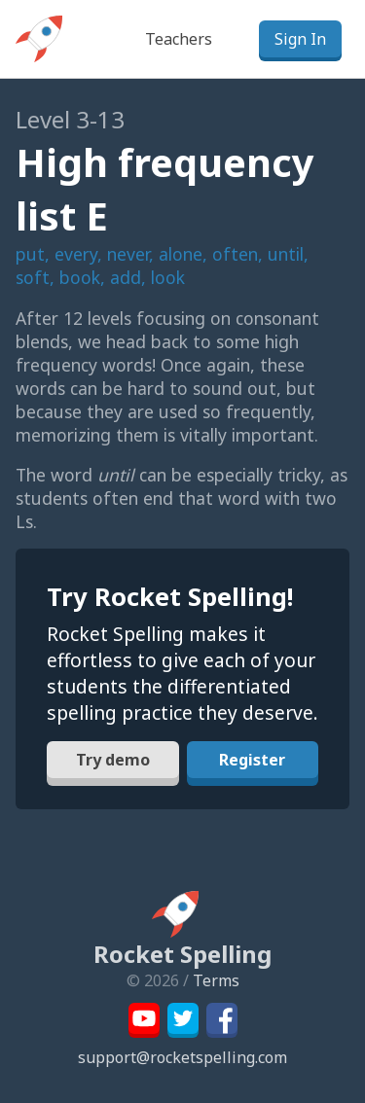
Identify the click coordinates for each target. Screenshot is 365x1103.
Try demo (113, 759)
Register (252, 759)
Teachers (178, 39)
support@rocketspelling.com (182, 1057)
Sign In (300, 39)
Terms (216, 980)
